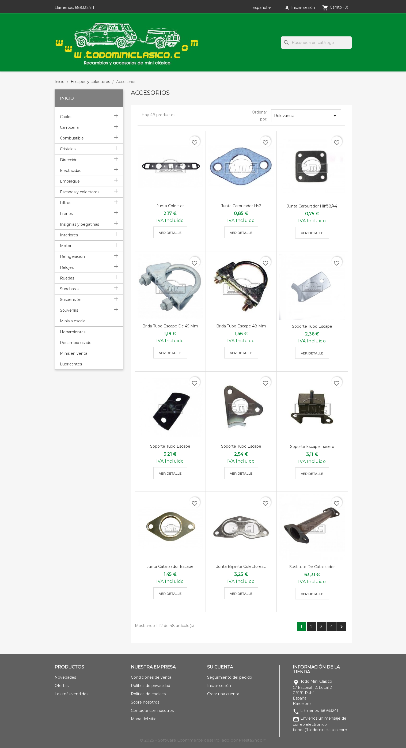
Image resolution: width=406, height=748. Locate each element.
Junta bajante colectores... (241, 566)
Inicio (67, 98)
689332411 (84, 7)
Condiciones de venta (151, 677)
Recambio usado (76, 342)
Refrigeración (72, 256)
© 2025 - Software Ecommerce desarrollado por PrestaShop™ (203, 740)
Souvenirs (69, 310)
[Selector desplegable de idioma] (262, 7)
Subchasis (69, 288)
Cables (66, 116)
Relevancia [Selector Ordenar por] (306, 115)
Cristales (67, 148)
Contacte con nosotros (152, 710)
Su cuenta (220, 667)
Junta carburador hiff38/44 (312, 206)
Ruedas (67, 278)
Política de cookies (148, 694)
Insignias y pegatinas (79, 224)
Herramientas (72, 332)
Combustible (72, 138)
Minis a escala (72, 321)
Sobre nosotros (145, 702)
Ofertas (62, 685)
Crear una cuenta (223, 694)
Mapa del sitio (144, 718)
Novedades (65, 677)
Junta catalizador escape (170, 566)
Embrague (70, 181)
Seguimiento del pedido (229, 677)
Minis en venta (73, 353)
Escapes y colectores (79, 192)
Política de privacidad (150, 685)
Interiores (69, 235)
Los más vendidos (71, 694)
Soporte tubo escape (312, 326)
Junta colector (170, 205)
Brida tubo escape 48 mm (241, 326)
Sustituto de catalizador (312, 566)
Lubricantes (71, 364)
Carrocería (69, 127)
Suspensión (70, 299)
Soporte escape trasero (312, 446)
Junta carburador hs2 (241, 205)
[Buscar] (316, 42)
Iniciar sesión (219, 685)
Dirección (69, 159)
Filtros (65, 202)
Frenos (66, 213)
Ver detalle (170, 233)
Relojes (67, 267)
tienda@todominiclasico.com (320, 729)
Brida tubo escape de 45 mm (170, 326)
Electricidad (71, 170)
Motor (65, 245)
